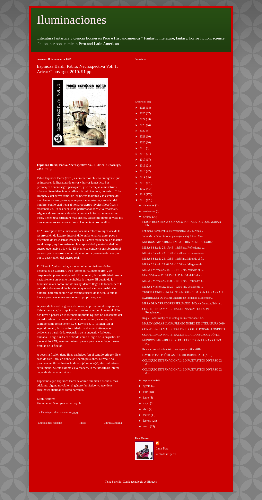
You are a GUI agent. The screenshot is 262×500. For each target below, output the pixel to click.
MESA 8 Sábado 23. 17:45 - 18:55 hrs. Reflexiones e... (173, 247)
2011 (143, 194)
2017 (143, 159)
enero (146, 426)
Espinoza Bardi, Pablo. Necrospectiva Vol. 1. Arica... (172, 230)
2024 (143, 119)
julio (146, 391)
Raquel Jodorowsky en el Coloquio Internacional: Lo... (173, 318)
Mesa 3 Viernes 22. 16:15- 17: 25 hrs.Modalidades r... (173, 275)
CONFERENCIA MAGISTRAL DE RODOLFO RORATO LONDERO (183, 329)
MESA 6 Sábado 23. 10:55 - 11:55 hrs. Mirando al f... (173, 258)
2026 (143, 107)
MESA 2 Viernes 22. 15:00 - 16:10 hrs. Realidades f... (173, 281)
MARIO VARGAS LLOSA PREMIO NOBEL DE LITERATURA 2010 (183, 323)
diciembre (149, 205)
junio (146, 397)
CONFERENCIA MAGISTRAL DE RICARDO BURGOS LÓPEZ (181, 334)
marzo (147, 415)
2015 (143, 171)
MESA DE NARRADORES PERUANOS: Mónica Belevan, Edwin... (182, 303)
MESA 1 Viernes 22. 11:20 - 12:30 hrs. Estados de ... (172, 286)
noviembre (149, 211)
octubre (147, 216)
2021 (143, 136)
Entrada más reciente (50, 422)
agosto (147, 385)
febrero (147, 420)
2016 (143, 165)
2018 (143, 153)
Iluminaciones (71, 19)
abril (146, 409)
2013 (143, 183)
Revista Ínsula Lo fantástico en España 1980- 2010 (171, 349)
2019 (143, 148)
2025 (143, 113)
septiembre (149, 380)
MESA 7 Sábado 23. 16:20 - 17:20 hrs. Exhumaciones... (174, 253)
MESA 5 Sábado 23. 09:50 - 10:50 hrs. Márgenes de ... (173, 264)
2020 (143, 142)
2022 (143, 130)
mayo (146, 403)
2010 (143, 200)
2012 (143, 188)
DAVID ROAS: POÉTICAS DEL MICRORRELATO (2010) (177, 355)
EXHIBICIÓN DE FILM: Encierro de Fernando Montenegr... (177, 297)
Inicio (82, 422)
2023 (143, 125)
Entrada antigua (113, 422)
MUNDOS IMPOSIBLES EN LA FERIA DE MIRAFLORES (177, 241)
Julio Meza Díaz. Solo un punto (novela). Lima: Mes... (173, 236)
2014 (143, 177)
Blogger (151, 481)
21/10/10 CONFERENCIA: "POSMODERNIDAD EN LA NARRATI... (183, 292)
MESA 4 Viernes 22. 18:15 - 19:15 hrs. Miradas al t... (173, 269)
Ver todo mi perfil (166, 454)
